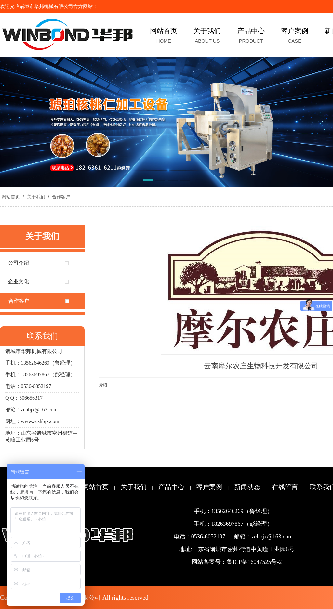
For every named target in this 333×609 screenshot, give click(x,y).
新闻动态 (247, 486)
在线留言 (285, 486)
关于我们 (36, 196)
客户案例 (209, 486)
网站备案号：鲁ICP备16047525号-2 (237, 562)
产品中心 (171, 486)
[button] (148, 181)
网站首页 (11, 196)
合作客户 (60, 196)
